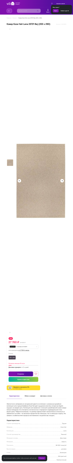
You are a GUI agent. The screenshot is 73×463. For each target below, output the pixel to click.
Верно (55, 10)
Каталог (14, 18)
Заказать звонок (60, 3)
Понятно (41, 458)
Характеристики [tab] (14, 396)
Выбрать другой (65, 10)
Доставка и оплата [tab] (46, 396)
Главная (9, 18)
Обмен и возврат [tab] (30, 396)
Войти (47, 11)
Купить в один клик (23, 379)
